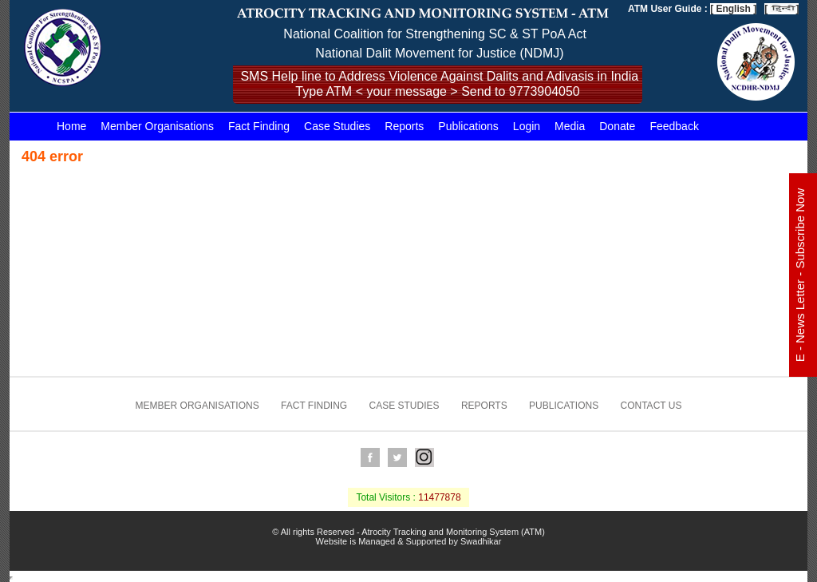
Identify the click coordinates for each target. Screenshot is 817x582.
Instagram (424, 457)
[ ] (781, 8)
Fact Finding (259, 126)
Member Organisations (157, 126)
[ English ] (733, 8)
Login (526, 126)
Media (570, 126)
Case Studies (337, 126)
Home (71, 126)
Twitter (397, 457)
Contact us (651, 405)
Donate (617, 126)
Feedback (673, 126)
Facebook (370, 457)
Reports (404, 126)
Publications (468, 126)
